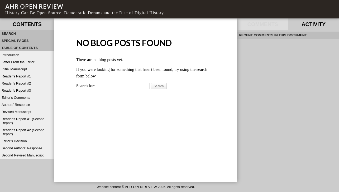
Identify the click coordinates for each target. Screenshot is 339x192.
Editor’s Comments (16, 98)
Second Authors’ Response (22, 148)
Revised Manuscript (16, 112)
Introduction (10, 55)
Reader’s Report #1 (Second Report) (23, 121)
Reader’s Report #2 (16, 83)
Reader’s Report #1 (16, 76)
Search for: (85, 85)
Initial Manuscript (14, 69)
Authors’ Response (16, 105)
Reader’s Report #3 (16, 90)
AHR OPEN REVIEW (34, 6)
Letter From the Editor (18, 62)
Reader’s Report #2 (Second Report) (23, 132)
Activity (314, 24)
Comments (262, 24)
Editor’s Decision (14, 141)
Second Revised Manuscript (23, 155)
